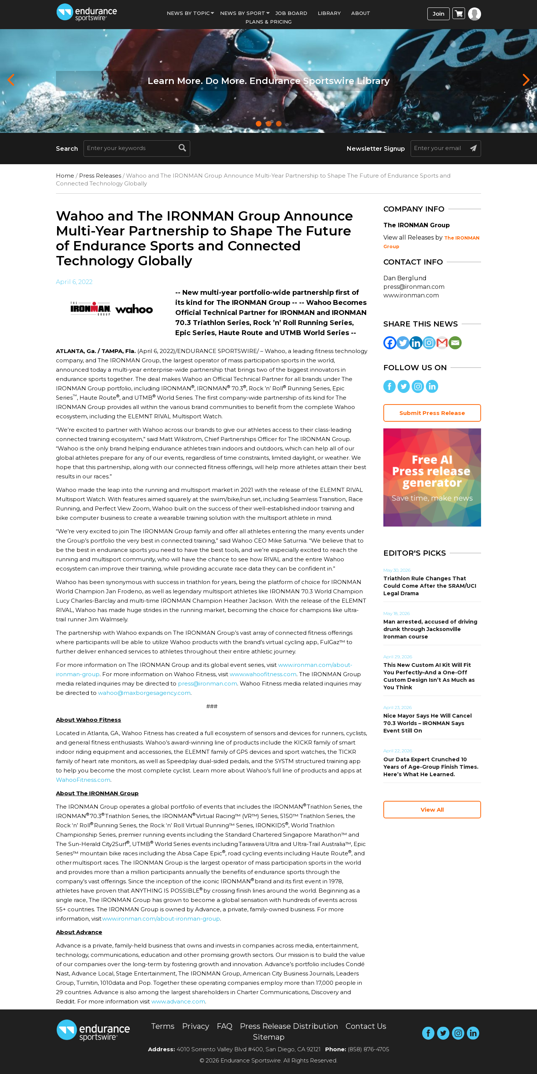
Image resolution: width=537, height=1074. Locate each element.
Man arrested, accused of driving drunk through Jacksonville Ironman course (430, 629)
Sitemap (269, 1037)
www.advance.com (178, 1001)
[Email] (455, 342)
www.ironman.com (411, 295)
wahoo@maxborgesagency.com (144, 692)
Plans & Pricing (268, 22)
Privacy (195, 1026)
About (360, 13)
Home (65, 175)
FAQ (224, 1026)
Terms (163, 1026)
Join (439, 13)
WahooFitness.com (83, 779)
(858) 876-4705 (368, 1049)
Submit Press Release (432, 412)
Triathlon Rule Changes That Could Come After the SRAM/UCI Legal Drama (429, 586)
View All (432, 809)
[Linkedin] (416, 342)
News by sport (242, 13)
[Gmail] (442, 342)
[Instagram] (429, 342)
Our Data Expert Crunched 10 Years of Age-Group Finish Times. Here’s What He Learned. (430, 767)
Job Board (291, 13)
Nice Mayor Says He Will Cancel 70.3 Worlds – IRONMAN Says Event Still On (427, 723)
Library (329, 13)
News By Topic (188, 13)
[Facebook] (389, 342)
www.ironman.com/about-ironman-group (161, 918)
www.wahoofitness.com (263, 674)
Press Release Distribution (289, 1026)
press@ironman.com (207, 683)
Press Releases (100, 175)
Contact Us (366, 1026)
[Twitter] (402, 342)
